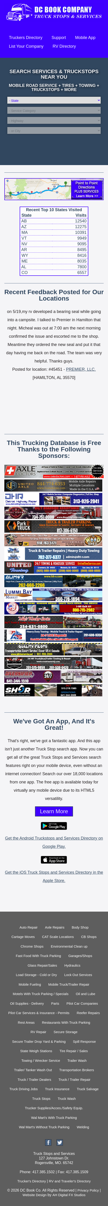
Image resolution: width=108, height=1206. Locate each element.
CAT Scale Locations (58, 937)
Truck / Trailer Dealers (34, 1080)
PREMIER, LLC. (81, 369)
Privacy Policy (88, 1190)
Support (58, 37)
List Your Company (26, 46)
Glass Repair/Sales (42, 965)
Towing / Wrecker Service (41, 1060)
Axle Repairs (54, 927)
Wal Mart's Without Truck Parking (44, 1127)
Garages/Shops (80, 956)
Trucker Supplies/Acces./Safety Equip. (54, 1108)
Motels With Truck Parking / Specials (40, 994)
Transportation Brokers (76, 1070)
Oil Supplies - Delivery (27, 1003)
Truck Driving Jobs (23, 1089)
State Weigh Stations (36, 1051)
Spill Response (84, 1041)
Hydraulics (72, 965)
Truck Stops (41, 1099)
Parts (55, 1003)
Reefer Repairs (88, 1013)
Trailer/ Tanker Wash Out (33, 1070)
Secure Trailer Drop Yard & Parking (39, 1041)
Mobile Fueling (30, 984)
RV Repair (38, 1032)
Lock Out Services (78, 975)
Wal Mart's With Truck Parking (54, 1118)
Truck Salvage (88, 1089)
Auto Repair (28, 927)
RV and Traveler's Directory (70, 1181)
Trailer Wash (77, 1060)
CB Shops (89, 937)
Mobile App (85, 37)
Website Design (35, 1195)
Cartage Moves (23, 937)
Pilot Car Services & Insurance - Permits (39, 1013)
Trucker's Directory (31, 1181)
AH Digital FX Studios (68, 1195)
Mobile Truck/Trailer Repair (68, 984)
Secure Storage (65, 1032)
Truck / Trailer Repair (74, 1080)
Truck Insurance (57, 1089)
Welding (83, 1127)
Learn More (54, 811)
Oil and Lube (85, 994)
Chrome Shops (32, 946)
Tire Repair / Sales (73, 1051)
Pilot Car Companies (82, 1003)
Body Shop (80, 927)
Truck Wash (67, 1099)
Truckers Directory (25, 37)
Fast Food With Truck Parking (38, 956)
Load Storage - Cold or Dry (36, 975)
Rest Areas (26, 1022)
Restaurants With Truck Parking (66, 1022)
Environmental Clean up (69, 946)
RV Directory (64, 46)
